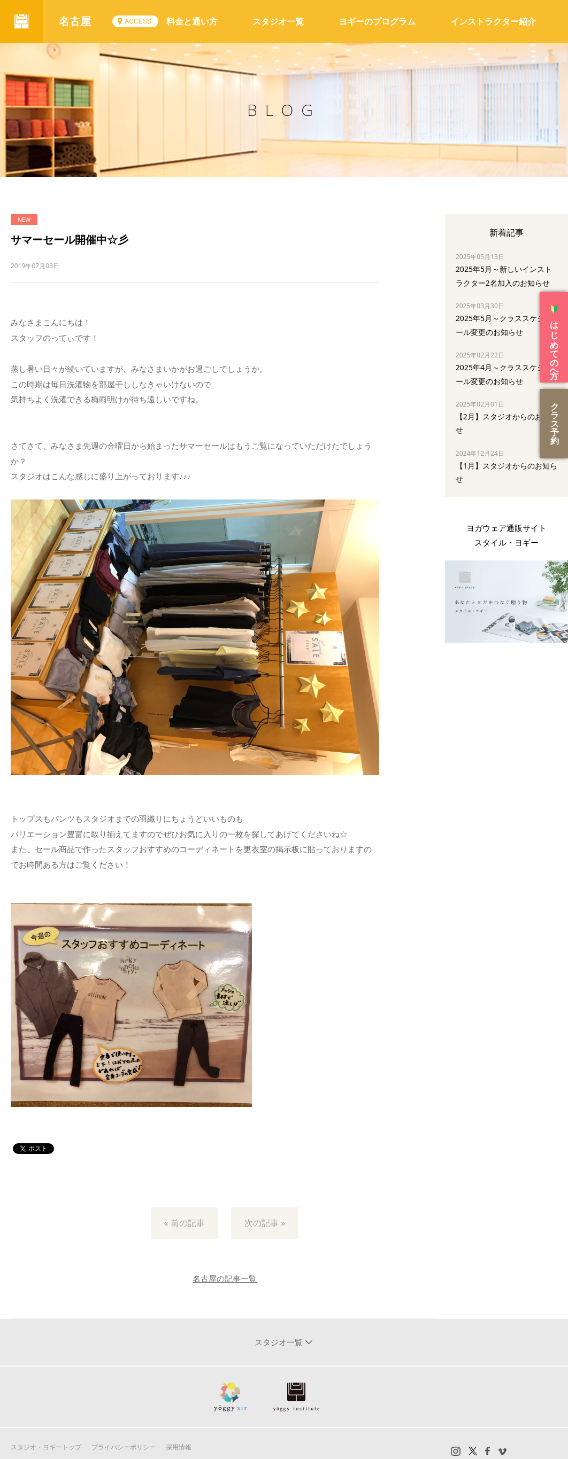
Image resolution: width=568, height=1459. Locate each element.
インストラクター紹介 (493, 21)
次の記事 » (264, 1223)
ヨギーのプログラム (377, 21)
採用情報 (178, 1447)
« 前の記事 (184, 1223)
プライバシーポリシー (123, 1447)
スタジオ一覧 (278, 21)
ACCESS (138, 21)
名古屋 (75, 21)
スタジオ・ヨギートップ (46, 1447)
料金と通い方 (192, 21)
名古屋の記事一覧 (225, 1278)
